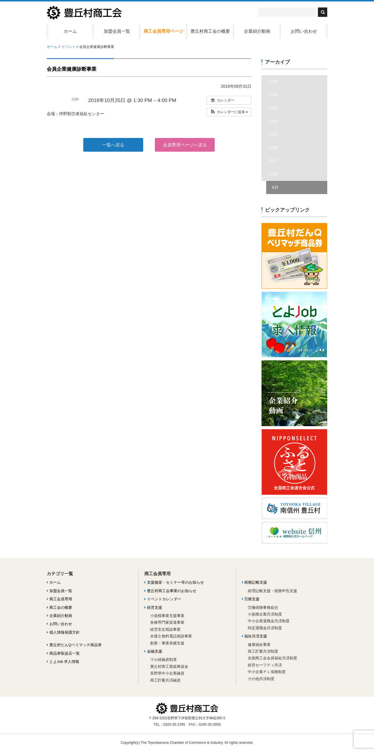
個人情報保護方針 (63, 632)
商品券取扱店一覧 (63, 653)
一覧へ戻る (113, 144)
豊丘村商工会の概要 (210, 31)
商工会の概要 (59, 607)
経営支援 (153, 607)
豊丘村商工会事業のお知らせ (170, 591)
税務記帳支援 (254, 582)
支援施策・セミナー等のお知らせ (174, 582)
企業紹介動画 (257, 31)
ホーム (70, 31)
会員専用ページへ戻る (185, 144)
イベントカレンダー (162, 599)
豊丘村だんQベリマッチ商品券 (74, 645)
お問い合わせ (304, 31)
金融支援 (153, 651)
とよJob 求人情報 (63, 661)
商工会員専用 (59, 599)
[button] (229, 112)
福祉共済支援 (254, 636)
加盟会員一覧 (117, 31)
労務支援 (251, 599)
